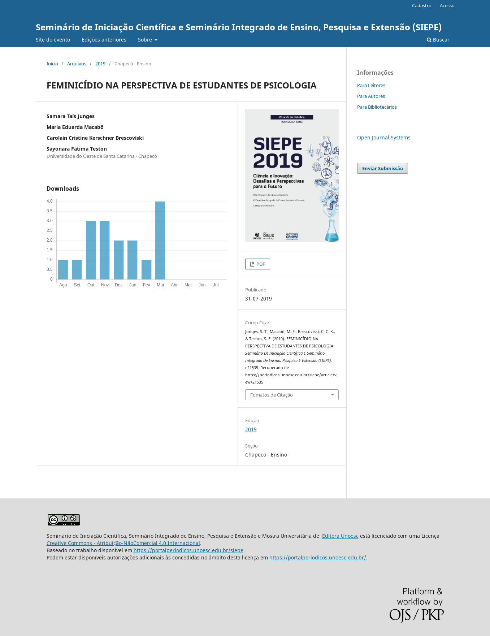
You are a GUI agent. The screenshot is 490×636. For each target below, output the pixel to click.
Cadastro (422, 5)
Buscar (438, 39)
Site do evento (53, 39)
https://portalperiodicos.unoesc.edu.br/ (317, 557)
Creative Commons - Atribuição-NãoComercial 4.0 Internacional (123, 543)
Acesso (447, 5)
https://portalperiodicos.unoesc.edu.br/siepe (188, 550)
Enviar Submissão (382, 168)
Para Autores (371, 96)
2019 (100, 63)
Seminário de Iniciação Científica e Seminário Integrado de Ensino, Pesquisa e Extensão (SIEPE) (239, 27)
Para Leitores (371, 85)
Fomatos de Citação (271, 394)
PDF (260, 264)
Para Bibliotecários (377, 107)
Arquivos (76, 63)
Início (52, 63)
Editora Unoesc (340, 535)
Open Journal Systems (384, 137)
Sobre (145, 39)
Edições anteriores (104, 39)
